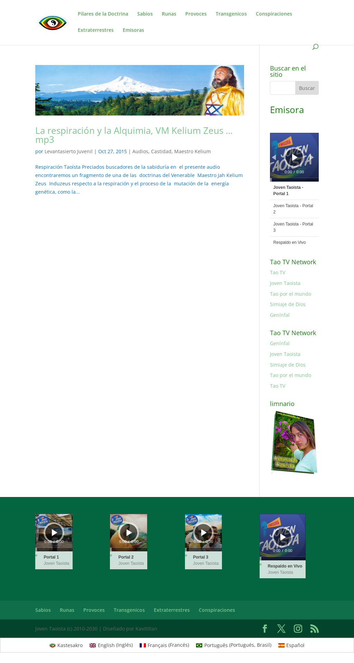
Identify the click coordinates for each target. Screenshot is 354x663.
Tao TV (277, 272)
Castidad (161, 151)
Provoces (196, 14)
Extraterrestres (96, 30)
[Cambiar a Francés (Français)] (164, 645)
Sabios (145, 14)
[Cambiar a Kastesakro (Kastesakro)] (66, 645)
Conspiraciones (274, 14)
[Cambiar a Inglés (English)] (111, 645)
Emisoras (133, 30)
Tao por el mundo (290, 294)
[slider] (294, 180)
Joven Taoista (285, 283)
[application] (294, 157)
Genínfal (280, 315)
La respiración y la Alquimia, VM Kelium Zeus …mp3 (134, 135)
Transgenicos (231, 14)
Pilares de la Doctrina (103, 14)
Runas (169, 14)
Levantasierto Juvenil (69, 151)
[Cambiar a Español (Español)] (291, 645)
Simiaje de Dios (288, 304)
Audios (140, 151)
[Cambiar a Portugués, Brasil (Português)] (234, 645)
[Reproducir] (295, 157)
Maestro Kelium (192, 151)
